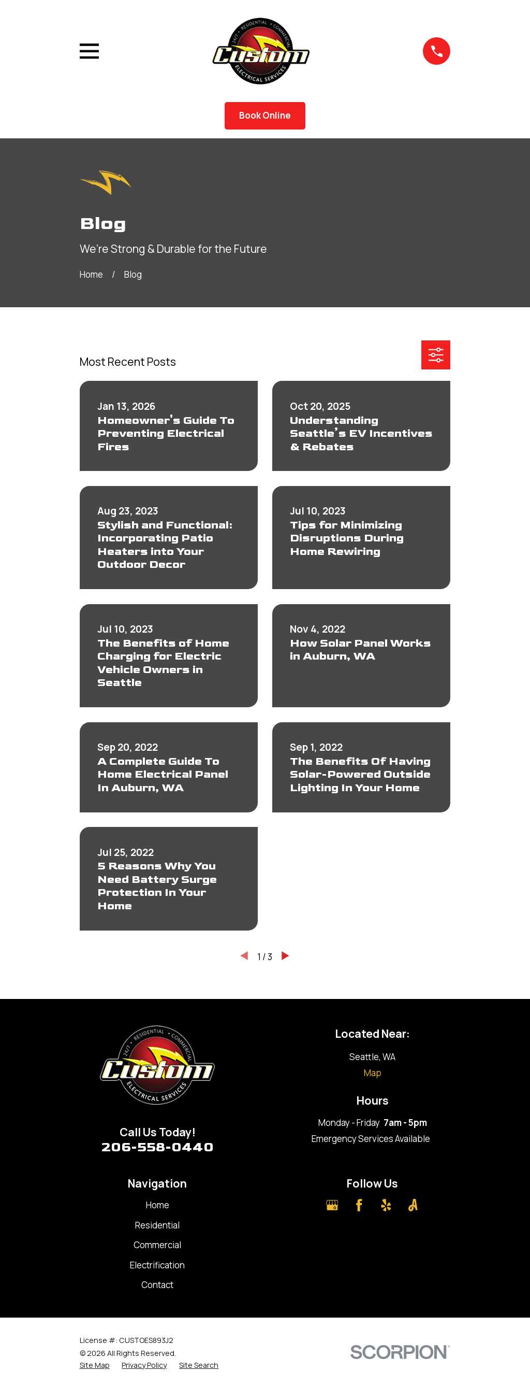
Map (372, 1073)
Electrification (157, 1265)
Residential (157, 1225)
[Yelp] (386, 1205)
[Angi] (413, 1205)
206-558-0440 (157, 1147)
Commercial (157, 1245)
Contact (157, 1285)
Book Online (265, 115)
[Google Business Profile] (332, 1205)
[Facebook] (359, 1205)
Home (157, 1205)
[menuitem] (95, 1365)
